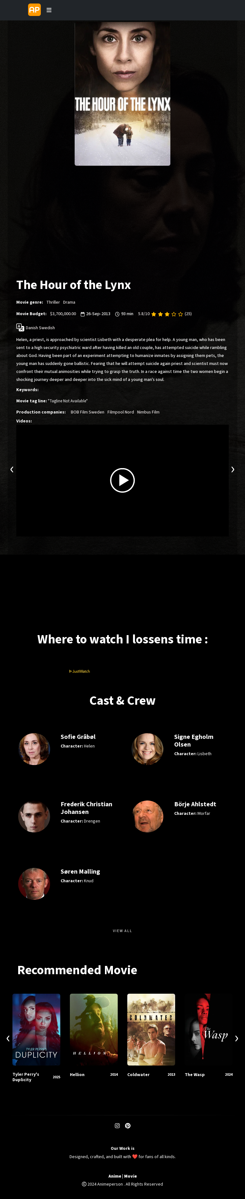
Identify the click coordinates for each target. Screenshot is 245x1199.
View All (122, 931)
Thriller (53, 302)
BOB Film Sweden (87, 412)
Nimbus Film (148, 412)
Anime (114, 1176)
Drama (69, 302)
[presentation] (12, 469)
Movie (130, 1176)
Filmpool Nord (121, 412)
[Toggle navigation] (49, 10)
